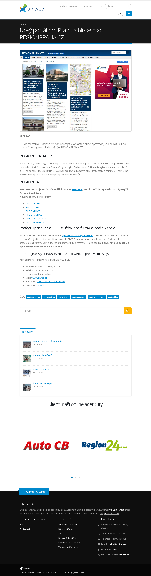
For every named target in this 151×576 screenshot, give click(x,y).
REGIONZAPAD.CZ (35, 207)
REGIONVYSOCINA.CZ (37, 218)
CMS (82, 572)
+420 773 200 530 (93, 6)
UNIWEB (115, 549)
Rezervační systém (67, 538)
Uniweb (40, 285)
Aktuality (27, 331)
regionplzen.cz (33, 297)
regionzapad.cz (78, 297)
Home (23, 24)
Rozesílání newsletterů (69, 542)
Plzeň (46, 572)
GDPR (38, 572)
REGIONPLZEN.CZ (35, 203)
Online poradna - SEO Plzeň (51, 281)
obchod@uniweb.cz (70, 6)
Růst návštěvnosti (66, 529)
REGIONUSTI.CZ (34, 214)
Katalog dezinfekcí (42, 355)
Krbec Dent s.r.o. (41, 369)
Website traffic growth (68, 547)
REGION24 (77, 189)
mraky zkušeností (116, 510)
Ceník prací (25, 529)
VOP (22, 524)
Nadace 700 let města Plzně (47, 341)
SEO (60, 533)
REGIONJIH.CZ (33, 211)
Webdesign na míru (67, 524)
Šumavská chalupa (42, 383)
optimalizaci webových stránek (77, 235)
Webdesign (68, 572)
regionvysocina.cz (97, 297)
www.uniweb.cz (39, 277)
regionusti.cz (49, 297)
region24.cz (113, 297)
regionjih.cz (63, 297)
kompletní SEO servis (109, 513)
